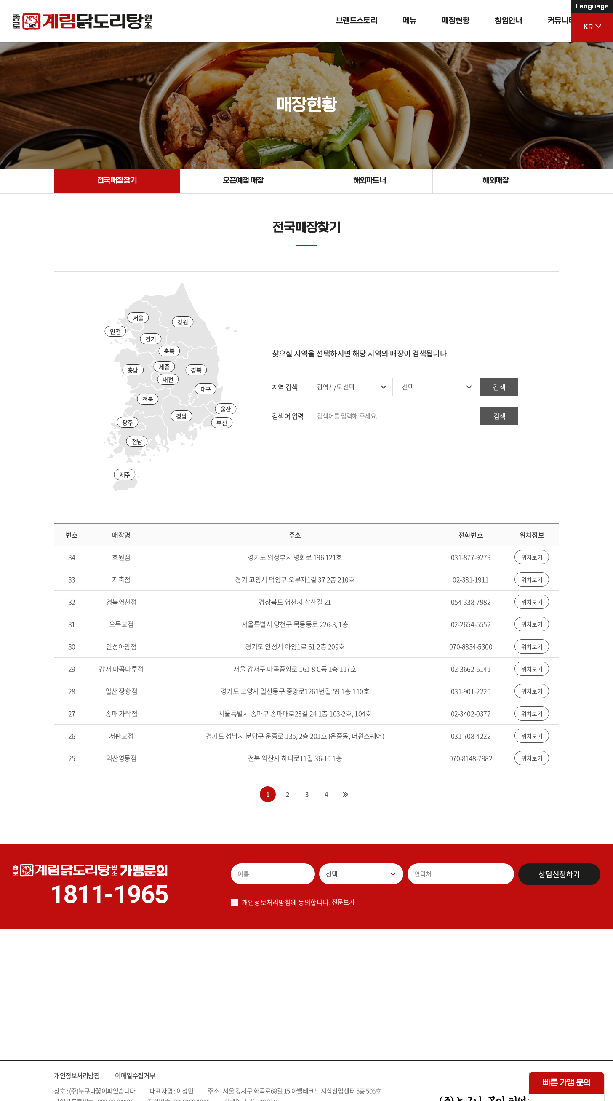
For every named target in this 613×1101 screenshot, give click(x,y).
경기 (150, 339)
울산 (226, 409)
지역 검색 (285, 387)
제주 (125, 475)
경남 (181, 416)
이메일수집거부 (139, 1076)
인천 (115, 332)
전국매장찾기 (117, 181)
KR (592, 15)
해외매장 (495, 181)
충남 (133, 370)
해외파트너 (369, 181)
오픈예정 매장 (243, 181)
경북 (196, 370)
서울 (138, 318)
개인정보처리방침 (78, 1076)
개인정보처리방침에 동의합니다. (286, 902)
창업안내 (491, 20)
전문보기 (344, 902)
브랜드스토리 (339, 20)
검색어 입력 (288, 416)
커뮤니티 (544, 20)
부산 (221, 423)
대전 (168, 380)
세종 (164, 367)
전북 (147, 400)
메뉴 (393, 20)
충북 (169, 352)
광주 (127, 422)
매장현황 (438, 20)
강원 (182, 322)
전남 (137, 441)
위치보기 (531, 558)
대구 (205, 389)
